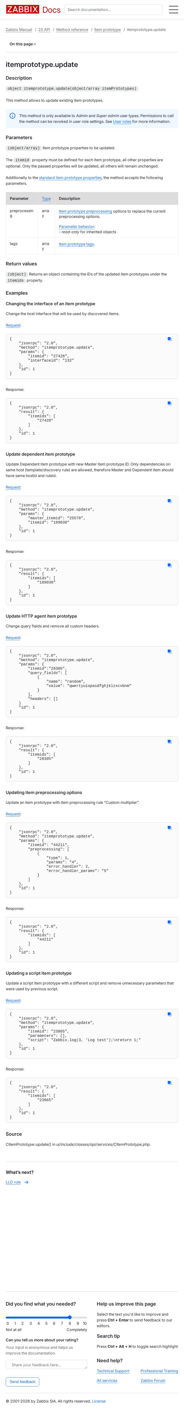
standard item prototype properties (70, 176)
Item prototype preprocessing (85, 209)
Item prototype (107, 29)
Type (46, 197)
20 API (44, 29)
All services (107, 1380)
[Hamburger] (173, 9)
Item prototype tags (76, 242)
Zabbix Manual (19, 29)
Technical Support (113, 1370)
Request (13, 322)
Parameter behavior (76, 225)
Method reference (72, 29)
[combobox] (114, 9)
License (99, 1401)
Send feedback (22, 1382)
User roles (122, 121)
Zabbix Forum (153, 1380)
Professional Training (159, 1370)
